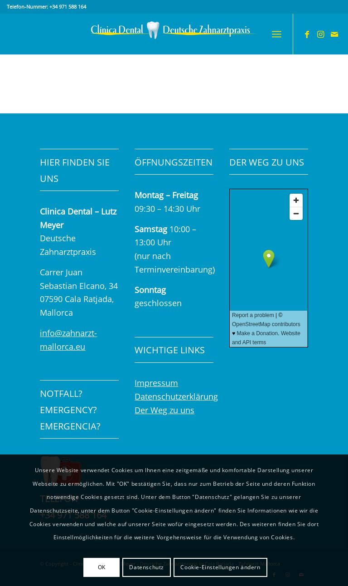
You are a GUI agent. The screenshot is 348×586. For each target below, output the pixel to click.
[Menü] (276, 34)
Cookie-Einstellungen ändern (220, 567)
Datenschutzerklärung (176, 396)
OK (102, 567)
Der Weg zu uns (164, 410)
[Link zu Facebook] (307, 34)
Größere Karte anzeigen (265, 358)
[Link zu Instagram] (321, 34)
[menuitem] (276, 34)
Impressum (156, 382)
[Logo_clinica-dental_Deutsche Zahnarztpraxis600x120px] (174, 34)
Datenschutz (146, 567)
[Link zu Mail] (334, 34)
